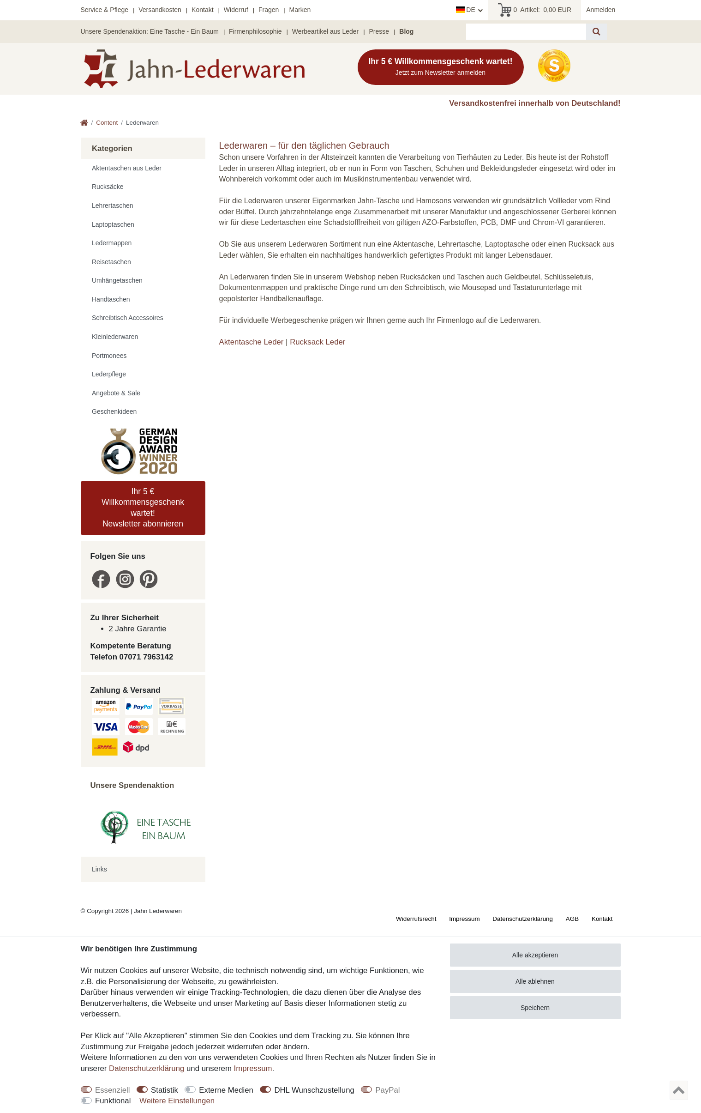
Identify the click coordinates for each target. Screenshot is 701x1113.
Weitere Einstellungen (177, 1100)
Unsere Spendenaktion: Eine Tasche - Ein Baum (150, 31)
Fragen (268, 9)
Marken (300, 9)
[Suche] (596, 32)
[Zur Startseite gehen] (84, 123)
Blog (406, 31)
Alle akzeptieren (535, 955)
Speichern (535, 1007)
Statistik (164, 1090)
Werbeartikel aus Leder (325, 31)
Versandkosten (159, 9)
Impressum (464, 918)
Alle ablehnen (535, 981)
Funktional (113, 1100)
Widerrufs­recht (416, 918)
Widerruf (236, 9)
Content (107, 122)
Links (99, 869)
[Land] (469, 10)
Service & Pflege (105, 9)
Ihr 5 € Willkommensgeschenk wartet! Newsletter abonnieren (143, 507)
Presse (379, 31)
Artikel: (535, 10)
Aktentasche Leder (251, 342)
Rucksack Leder (317, 342)
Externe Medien (226, 1090)
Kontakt (202, 9)
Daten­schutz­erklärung (522, 918)
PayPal (387, 1090)
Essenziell (112, 1090)
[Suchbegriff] (526, 32)
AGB (572, 918)
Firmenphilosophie (255, 31)
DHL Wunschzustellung (314, 1090)
